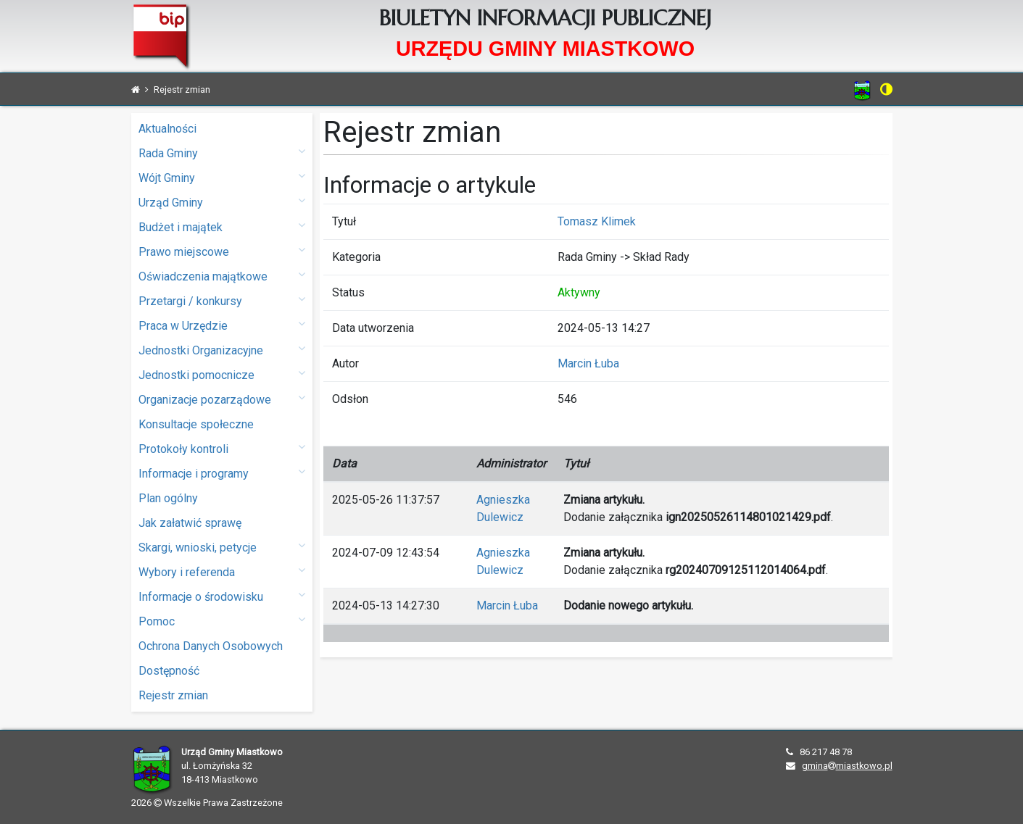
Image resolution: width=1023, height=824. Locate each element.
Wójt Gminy (221, 177)
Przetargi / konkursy (221, 300)
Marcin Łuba (588, 363)
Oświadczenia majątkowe (221, 275)
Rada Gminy (221, 152)
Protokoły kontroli (221, 448)
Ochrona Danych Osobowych (210, 646)
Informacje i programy (221, 472)
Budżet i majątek (221, 226)
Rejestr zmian (173, 695)
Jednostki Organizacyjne (221, 349)
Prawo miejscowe (221, 251)
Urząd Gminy (221, 201)
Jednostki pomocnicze (221, 374)
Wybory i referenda (221, 571)
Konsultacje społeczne (196, 424)
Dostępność (168, 671)
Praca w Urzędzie (221, 325)
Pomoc (221, 620)
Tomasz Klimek (597, 221)
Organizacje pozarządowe (221, 399)
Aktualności (167, 129)
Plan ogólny (168, 498)
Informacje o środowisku (221, 596)
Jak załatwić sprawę (189, 523)
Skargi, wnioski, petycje (221, 546)
